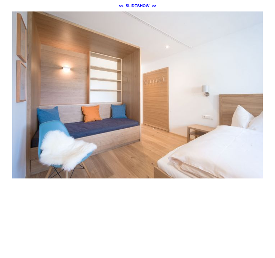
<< (121, 6)
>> (153, 6)
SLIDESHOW (138, 6)
